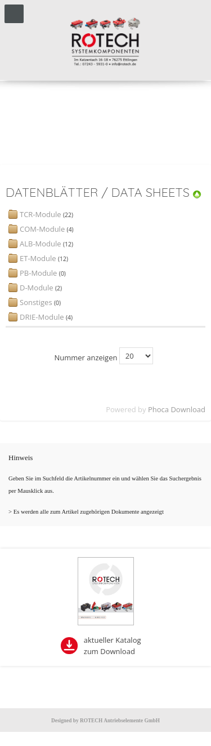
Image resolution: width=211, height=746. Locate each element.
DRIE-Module (42, 317)
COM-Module (42, 229)
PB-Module (38, 273)
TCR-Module (40, 214)
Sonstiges (36, 302)
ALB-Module (40, 244)
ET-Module (38, 258)
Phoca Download (176, 409)
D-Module (36, 287)
